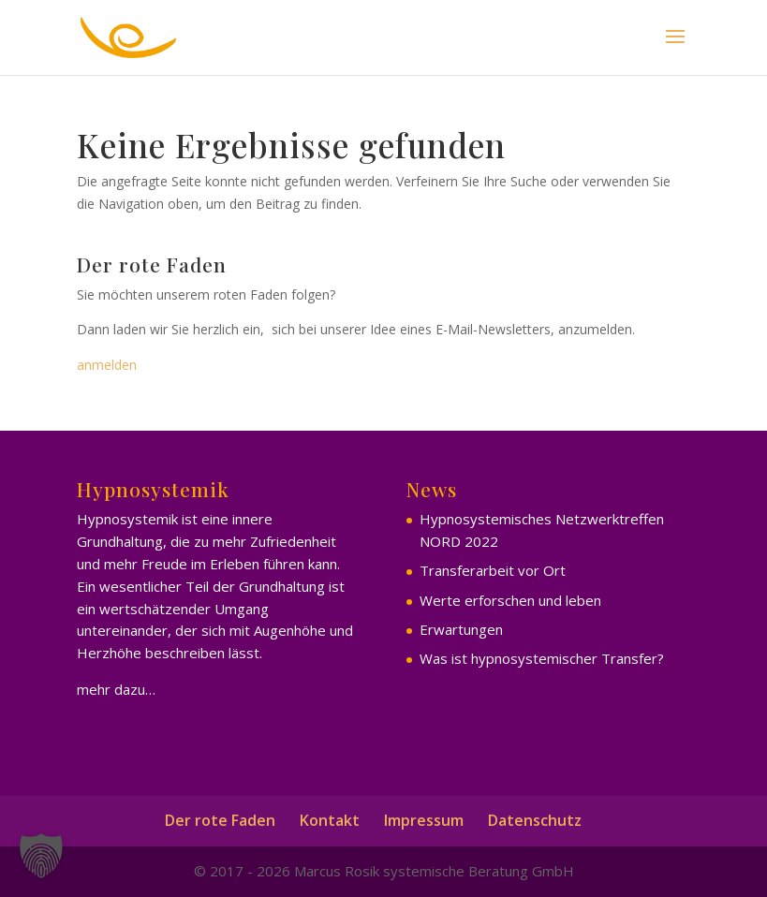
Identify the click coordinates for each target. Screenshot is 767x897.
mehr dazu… (116, 689)
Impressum (424, 820)
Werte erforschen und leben (510, 600)
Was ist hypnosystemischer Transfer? (542, 658)
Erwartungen (461, 629)
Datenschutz (535, 820)
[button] (41, 856)
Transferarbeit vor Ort (493, 570)
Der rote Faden (220, 820)
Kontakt (330, 820)
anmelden (107, 365)
